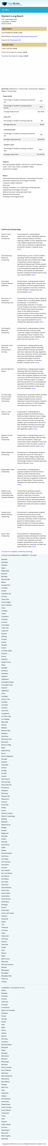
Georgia (4, 1019)
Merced (3, 725)
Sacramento (5, 845)
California (4, 1002)
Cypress (4, 634)
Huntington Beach (7, 682)
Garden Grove (6, 662)
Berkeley (4, 577)
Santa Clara (5, 890)
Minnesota (5, 1056)
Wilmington (5, 970)
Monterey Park (6, 739)
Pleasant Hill (5, 796)
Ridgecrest (4, 833)
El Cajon (4, 639)
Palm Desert (5, 779)
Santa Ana (4, 885)
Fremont (4, 654)
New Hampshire (6, 1076)
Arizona (4, 999)
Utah (3, 1119)
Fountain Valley (6, 651)
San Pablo (4, 882)
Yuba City (4, 979)
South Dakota (6, 1110)
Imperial (4, 688)
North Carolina (6, 1067)
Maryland (4, 1047)
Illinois (3, 1030)
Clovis (3, 608)
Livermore (4, 711)
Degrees (41, 89)
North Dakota (6, 1070)
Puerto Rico (5, 1102)
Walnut (3, 953)
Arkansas (4, 996)
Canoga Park (5, 585)
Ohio (3, 1090)
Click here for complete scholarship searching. (16, 552)
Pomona (4, 802)
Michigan (4, 1053)
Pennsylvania (5, 1099)
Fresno (3, 656)
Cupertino (4, 631)
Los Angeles (5, 719)
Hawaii (3, 1022)
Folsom (3, 648)
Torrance (4, 930)
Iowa (3, 1025)
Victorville (4, 945)
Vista (3, 950)
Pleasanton (5, 799)
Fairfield (4, 645)
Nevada (3, 1084)
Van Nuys (4, 939)
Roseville (4, 842)
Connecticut (5, 1007)
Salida (3, 848)
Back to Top (42, 1144)
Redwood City (5, 825)
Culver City (5, 628)
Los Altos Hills (6, 716)
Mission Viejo (5, 731)
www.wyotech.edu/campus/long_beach (24, 36)
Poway (3, 808)
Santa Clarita (5, 893)
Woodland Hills (6, 976)
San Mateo (5, 879)
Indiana (3, 1033)
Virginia (4, 1122)
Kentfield (4, 702)
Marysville (4, 722)
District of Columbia (8, 1010)
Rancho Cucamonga (8, 816)
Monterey (4, 736)
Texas (3, 1116)
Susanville (4, 919)
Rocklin (3, 839)
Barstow (4, 574)
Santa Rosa (5, 902)
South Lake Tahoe (7, 913)
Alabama (4, 993)
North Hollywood (7, 756)
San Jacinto (5, 865)
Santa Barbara (6, 887)
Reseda (3, 830)
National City (5, 751)
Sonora (3, 907)
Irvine (3, 693)
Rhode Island (5, 1104)
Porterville (4, 805)
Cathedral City (6, 594)
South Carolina (6, 1107)
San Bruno (5, 856)
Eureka (3, 642)
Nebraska (4, 1073)
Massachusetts (6, 1045)
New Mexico (5, 1082)
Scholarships (12, 91)
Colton (3, 614)
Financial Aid (33, 89)
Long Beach (5, 713)
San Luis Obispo (6, 873)
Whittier (4, 967)
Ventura (4, 942)
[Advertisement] (24, 71)
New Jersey (5, 1079)
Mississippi (5, 1062)
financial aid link (15, 40)
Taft (2, 925)
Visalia (3, 947)
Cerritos (4, 596)
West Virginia (5, 1136)
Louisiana (4, 1042)
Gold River (4, 673)
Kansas (3, 1036)
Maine (3, 1050)
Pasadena (4, 790)
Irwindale (4, 696)
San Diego (4, 859)
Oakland (4, 762)
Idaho (3, 1027)
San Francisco (6, 862)
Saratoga (4, 905)
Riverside (4, 836)
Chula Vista (5, 599)
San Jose (4, 867)
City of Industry (6, 605)
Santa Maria (5, 896)
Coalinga (4, 611)
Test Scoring (23, 89)
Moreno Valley (6, 745)
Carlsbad (4, 588)
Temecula (4, 927)
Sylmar (3, 922)
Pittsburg (4, 793)
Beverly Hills (5, 579)
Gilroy (3, 665)
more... (19, 249)
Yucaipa (4, 982)
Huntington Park (7, 685)
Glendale (4, 668)
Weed (3, 956)
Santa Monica (6, 899)
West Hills (4, 962)
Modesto (4, 733)
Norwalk (4, 759)
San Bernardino (6, 853)
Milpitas (4, 728)
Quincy (3, 810)
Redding (4, 819)
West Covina (5, 959)
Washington (5, 1130)
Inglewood (4, 691)
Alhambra (4, 562)
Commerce (5, 616)
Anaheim (4, 565)
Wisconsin (4, 1133)
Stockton (4, 916)
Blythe (3, 582)
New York (4, 1087)
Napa (3, 748)
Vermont (4, 1127)
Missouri (4, 1059)
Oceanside (4, 765)
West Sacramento (7, 964)
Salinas (3, 850)
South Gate (5, 910)
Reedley (4, 828)
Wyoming (4, 1139)
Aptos (3, 568)
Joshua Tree (5, 699)
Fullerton (4, 659)
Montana (4, 1064)
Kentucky (4, 1039)
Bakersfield (5, 571)
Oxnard (3, 776)
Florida (3, 1016)
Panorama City (6, 785)
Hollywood (4, 679)
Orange (3, 770)
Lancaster (4, 705)
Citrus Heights (6, 602)
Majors (3, 91)
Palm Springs (5, 782)
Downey (4, 636)
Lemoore (4, 708)
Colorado (4, 1005)
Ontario (4, 768)
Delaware (4, 1013)
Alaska (3, 990)
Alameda (4, 559)
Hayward (4, 676)
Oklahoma (4, 1093)
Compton (4, 619)
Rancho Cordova (6, 813)
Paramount (5, 788)
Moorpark (4, 742)
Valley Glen (5, 936)
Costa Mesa (5, 625)
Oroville (4, 773)
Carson (3, 591)
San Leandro (5, 870)
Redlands (4, 822)
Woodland (4, 973)
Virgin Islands (6, 1124)
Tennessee (5, 1113)
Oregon (4, 1096)
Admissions (13, 89)
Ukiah (3, 933)
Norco (3, 753)
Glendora (4, 671)
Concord (4, 622)
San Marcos (5, 876)
